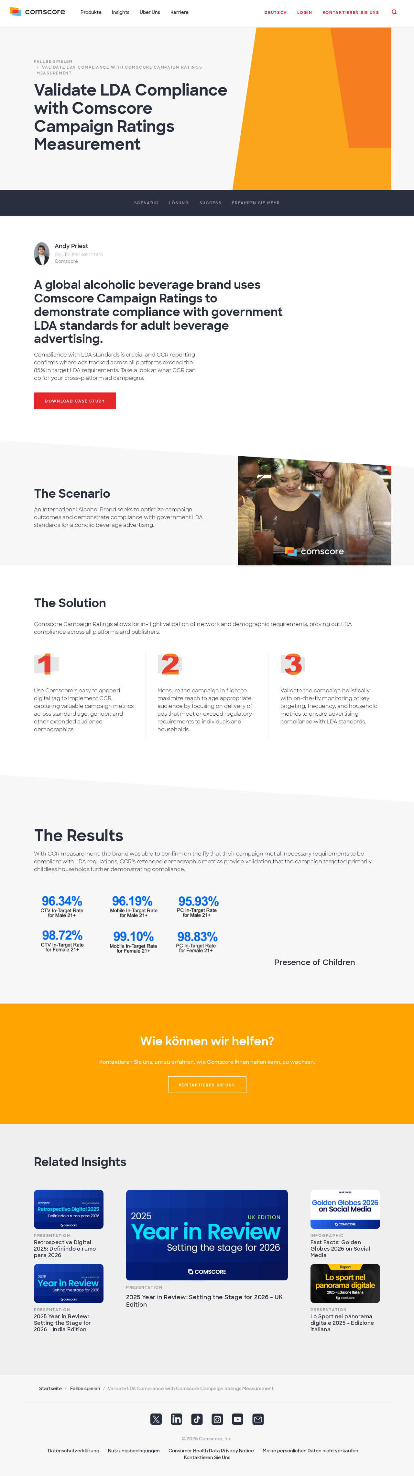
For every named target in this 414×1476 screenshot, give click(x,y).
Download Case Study (75, 400)
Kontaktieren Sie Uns (207, 1457)
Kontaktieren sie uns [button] (207, 1084)
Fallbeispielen (85, 1388)
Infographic (327, 1235)
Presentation (52, 1235)
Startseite (50, 1388)
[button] (275, 16)
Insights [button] (121, 12)
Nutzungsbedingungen (134, 1450)
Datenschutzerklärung (73, 1450)
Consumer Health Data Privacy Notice (211, 1450)
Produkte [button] (91, 12)
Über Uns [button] (150, 12)
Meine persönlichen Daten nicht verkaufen (310, 1450)
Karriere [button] (180, 12)
